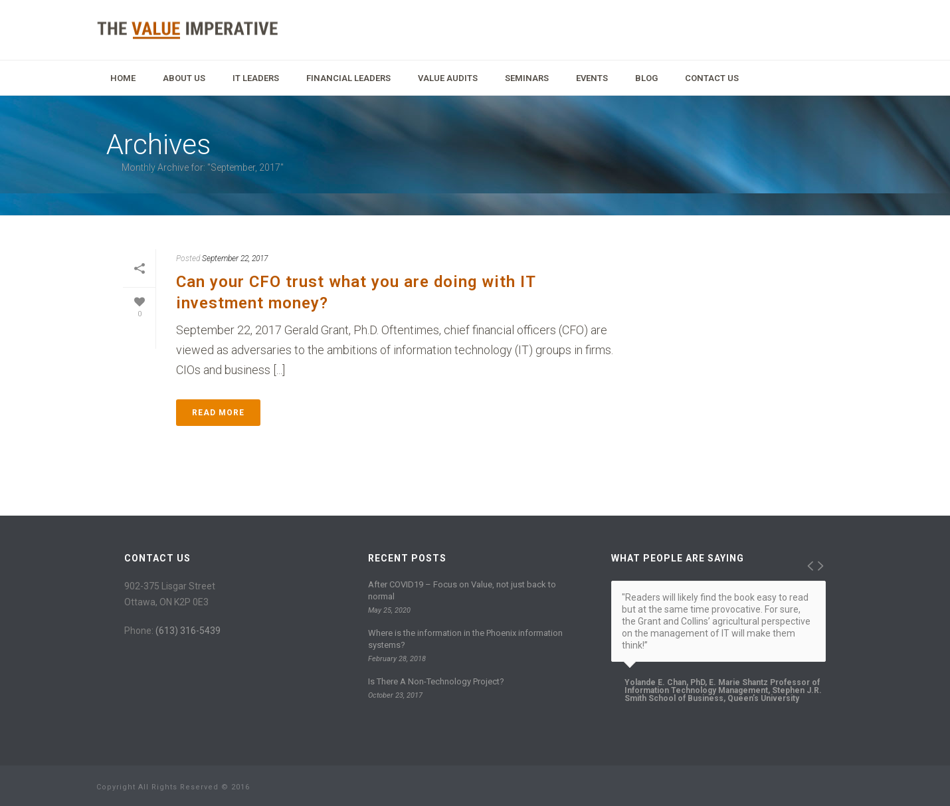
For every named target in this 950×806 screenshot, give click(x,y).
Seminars (527, 78)
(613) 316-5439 (188, 630)
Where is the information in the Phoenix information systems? (465, 639)
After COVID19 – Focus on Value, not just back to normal (462, 590)
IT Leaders (256, 78)
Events (592, 78)
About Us (184, 78)
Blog (646, 78)
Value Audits (448, 78)
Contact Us (712, 78)
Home (123, 78)
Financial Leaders (348, 78)
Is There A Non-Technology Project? (436, 681)
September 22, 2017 (235, 258)
